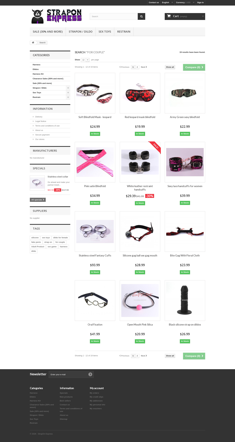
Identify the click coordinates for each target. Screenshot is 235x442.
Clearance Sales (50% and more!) (48, 78)
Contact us (154, 2)
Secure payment (42, 135)
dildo (33, 251)
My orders (94, 393)
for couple (60, 242)
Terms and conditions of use (47, 126)
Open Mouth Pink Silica (140, 324)
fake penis (36, 242)
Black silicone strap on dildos (185, 324)
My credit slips (96, 397)
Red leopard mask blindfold (140, 117)
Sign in (200, 2)
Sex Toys (105, 31)
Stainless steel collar (58, 176)
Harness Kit (38, 74)
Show (77, 60)
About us (39, 130)
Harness (36, 65)
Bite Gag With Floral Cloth (185, 255)
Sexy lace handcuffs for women (185, 186)
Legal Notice (40, 121)
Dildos (36, 69)
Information (43, 108)
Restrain (123, 31)
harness (63, 246)
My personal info (97, 405)
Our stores (39, 139)
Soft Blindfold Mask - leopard (95, 117)
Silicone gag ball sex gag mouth (140, 255)
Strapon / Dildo (80, 31)
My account (97, 388)
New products (66, 397)
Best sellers (65, 401)
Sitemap (63, 419)
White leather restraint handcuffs (140, 188)
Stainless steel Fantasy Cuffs (95, 255)
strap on (48, 242)
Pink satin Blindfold (95, 186)
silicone (35, 237)
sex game (52, 246)
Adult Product (37, 246)
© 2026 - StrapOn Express (41, 434)
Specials (39, 168)
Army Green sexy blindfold (185, 117)
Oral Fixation (95, 324)
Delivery (38, 117)
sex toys (46, 237)
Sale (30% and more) (48, 31)
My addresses (96, 401)
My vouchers (96, 408)
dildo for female (60, 237)
